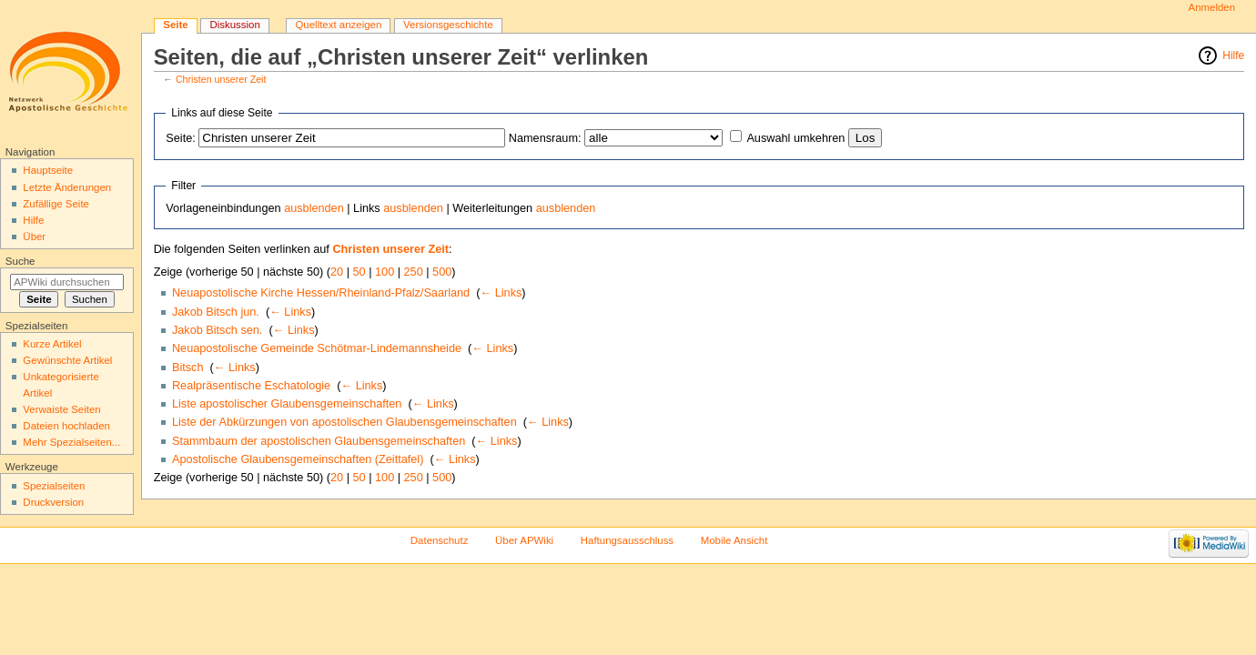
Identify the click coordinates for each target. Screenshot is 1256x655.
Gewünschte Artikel (67, 360)
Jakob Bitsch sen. (217, 330)
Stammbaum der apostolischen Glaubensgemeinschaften (318, 441)
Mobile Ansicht (734, 540)
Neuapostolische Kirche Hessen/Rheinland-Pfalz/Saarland (321, 293)
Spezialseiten (54, 485)
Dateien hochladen (66, 425)
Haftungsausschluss (627, 540)
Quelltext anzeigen (338, 24)
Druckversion (53, 502)
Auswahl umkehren (795, 138)
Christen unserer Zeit (221, 79)
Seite (175, 24)
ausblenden (314, 208)
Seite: (180, 138)
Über (34, 236)
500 (441, 272)
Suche (20, 261)
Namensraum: (545, 138)
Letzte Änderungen (67, 187)
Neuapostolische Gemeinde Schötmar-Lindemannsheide (316, 348)
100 (384, 272)
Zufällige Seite (56, 203)
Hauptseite (48, 170)
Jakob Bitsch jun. (215, 312)
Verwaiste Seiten (61, 409)
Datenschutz (439, 540)
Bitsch (188, 367)
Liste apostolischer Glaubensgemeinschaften (287, 404)
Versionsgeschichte (448, 24)
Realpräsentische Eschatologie (251, 385)
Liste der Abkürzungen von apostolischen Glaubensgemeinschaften (344, 422)
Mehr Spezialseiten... (71, 442)
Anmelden (1212, 7)
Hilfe (1233, 55)
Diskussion (234, 24)
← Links (501, 293)
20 (336, 272)
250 (413, 272)
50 (359, 272)
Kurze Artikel (52, 343)
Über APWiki (524, 540)
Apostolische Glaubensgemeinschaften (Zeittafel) (297, 459)
